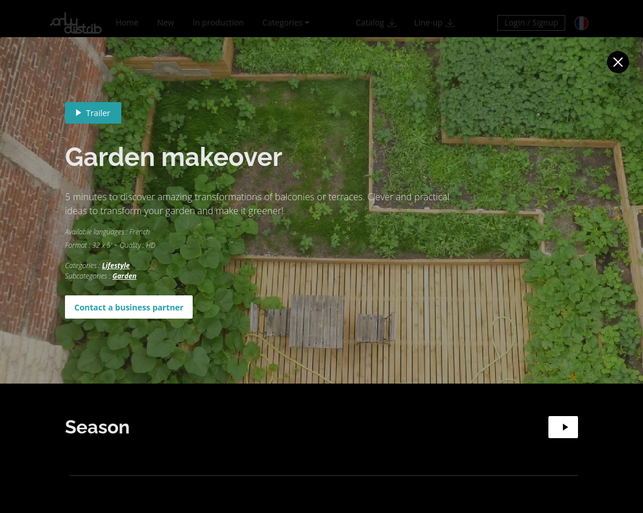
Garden (125, 276)
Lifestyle (116, 265)
